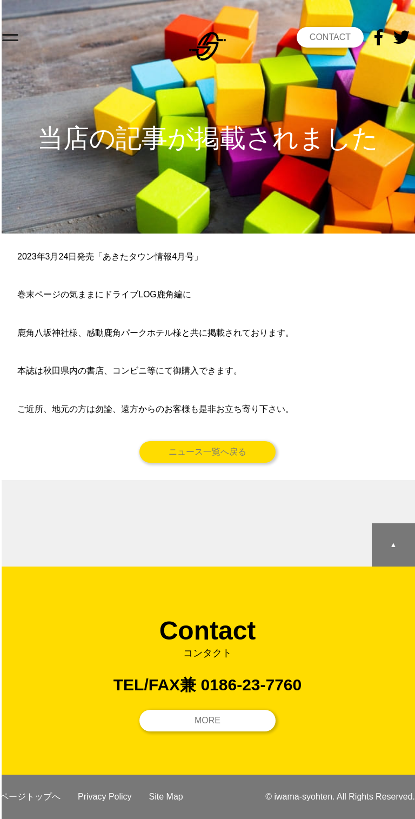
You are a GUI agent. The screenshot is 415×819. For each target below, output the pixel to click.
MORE (207, 720)
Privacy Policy (105, 796)
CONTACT (330, 37)
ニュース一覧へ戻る (207, 451)
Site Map (166, 796)
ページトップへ (30, 796)
